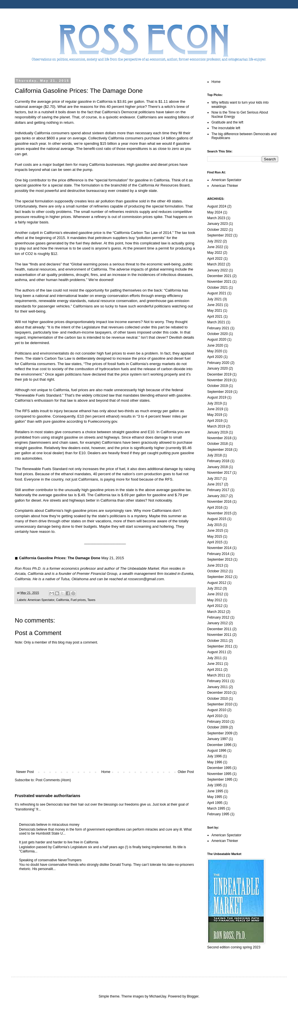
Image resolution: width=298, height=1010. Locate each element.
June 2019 (215, 409)
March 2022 (216, 264)
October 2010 (217, 699)
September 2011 (219, 646)
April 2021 (215, 316)
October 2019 (217, 386)
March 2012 (216, 612)
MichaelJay (157, 996)
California (62, 600)
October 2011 (217, 641)
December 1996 (219, 745)
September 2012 (219, 577)
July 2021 (214, 299)
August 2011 (216, 652)
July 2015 (214, 525)
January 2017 (217, 496)
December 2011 (219, 629)
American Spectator (41, 600)
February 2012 (218, 617)
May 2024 (214, 212)
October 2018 (217, 444)
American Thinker (224, 186)
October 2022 (217, 230)
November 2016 (219, 502)
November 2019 (219, 380)
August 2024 (216, 206)
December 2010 (219, 693)
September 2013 (219, 559)
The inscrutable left (225, 128)
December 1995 (219, 768)
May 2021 (214, 311)
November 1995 (219, 774)
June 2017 (215, 484)
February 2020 (218, 363)
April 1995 (215, 803)
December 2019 (219, 374)
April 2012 (215, 606)
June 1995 (215, 791)
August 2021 (216, 293)
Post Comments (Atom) (53, 780)
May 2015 (214, 536)
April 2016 (215, 508)
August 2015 (216, 519)
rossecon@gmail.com (146, 579)
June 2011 (215, 664)
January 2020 (217, 368)
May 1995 (214, 797)
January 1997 (217, 739)
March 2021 (216, 322)
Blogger (193, 996)
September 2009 (219, 733)
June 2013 (215, 565)
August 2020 (216, 339)
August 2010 (216, 710)
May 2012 (214, 600)
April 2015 (215, 542)
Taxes (91, 600)
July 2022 (214, 241)
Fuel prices (78, 600)
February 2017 (218, 490)
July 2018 (214, 455)
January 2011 (217, 687)
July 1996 (214, 756)
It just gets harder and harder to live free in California (58, 842)
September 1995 (219, 779)
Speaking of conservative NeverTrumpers (50, 860)
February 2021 (218, 328)
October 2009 (217, 727)
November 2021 (219, 282)
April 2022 (215, 259)
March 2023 (216, 218)
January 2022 (217, 270)
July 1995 (214, 785)
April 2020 (215, 357)
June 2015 (215, 531)
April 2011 (215, 670)
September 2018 (219, 450)
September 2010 (219, 704)
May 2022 (214, 253)
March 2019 (216, 426)
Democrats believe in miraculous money (49, 825)
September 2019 (219, 392)
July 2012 (214, 588)
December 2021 (219, 276)
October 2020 (217, 334)
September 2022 (219, 235)
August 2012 (216, 583)
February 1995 (218, 814)
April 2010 (215, 716)
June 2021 (215, 305)
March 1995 (216, 808)
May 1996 (214, 762)
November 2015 (219, 513)
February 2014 (218, 554)
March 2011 (216, 675)
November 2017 (219, 473)
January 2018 (217, 467)
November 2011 (219, 635)
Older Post (186, 772)
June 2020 (215, 345)
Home (105, 772)
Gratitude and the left (227, 122)
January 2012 (217, 623)
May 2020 (214, 351)
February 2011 (218, 681)
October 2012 (217, 571)
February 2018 (218, 461)
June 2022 (215, 247)
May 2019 (214, 415)
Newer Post (25, 772)
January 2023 (217, 224)
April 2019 (215, 421)
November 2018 (219, 438)
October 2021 (217, 288)
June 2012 (215, 594)
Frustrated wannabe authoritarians (47, 795)
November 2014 (219, 548)
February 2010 (218, 722)
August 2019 (216, 397)
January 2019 (217, 432)
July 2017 (214, 479)
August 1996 (216, 751)
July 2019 (214, 403)
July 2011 (214, 658)
